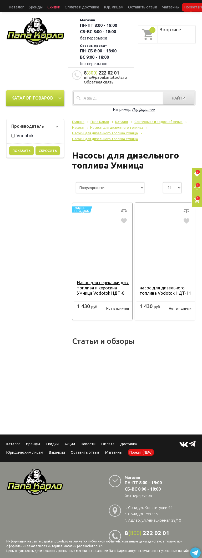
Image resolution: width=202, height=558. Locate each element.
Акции (69, 441)
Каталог (13, 5)
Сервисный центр (176, 5)
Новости (88, 441)
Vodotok (22, 132)
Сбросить (48, 147)
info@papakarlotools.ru (105, 74)
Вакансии (57, 449)
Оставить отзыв (108, 5)
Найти (178, 95)
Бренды (27, 5)
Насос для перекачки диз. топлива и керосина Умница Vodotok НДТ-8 (101, 284)
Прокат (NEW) (150, 5)
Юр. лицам (86, 5)
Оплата (107, 441)
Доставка (128, 441)
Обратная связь (99, 79)
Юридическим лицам (24, 449)
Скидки (52, 441)
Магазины (113, 449)
